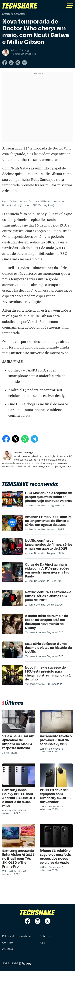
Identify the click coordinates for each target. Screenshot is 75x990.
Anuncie (7, 949)
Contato (7, 942)
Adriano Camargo (23, 452)
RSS (42, 942)
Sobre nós (46, 936)
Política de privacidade (16, 936)
